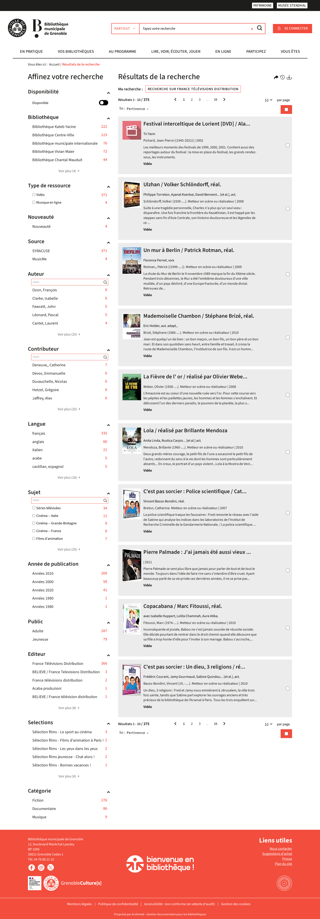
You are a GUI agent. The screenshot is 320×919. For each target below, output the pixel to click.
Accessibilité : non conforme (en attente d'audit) (179, 904)
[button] (32, 52)
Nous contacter (281, 848)
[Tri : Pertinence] (138, 109)
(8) (70, 708)
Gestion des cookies (236, 904)
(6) (70, 776)
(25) (70, 334)
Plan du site (283, 863)
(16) (70, 477)
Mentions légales (79, 904)
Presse (287, 858)
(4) (70, 171)
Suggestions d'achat (277, 853)
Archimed (138, 914)
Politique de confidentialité (118, 904)
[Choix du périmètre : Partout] (128, 28)
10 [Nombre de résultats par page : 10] (270, 100)
